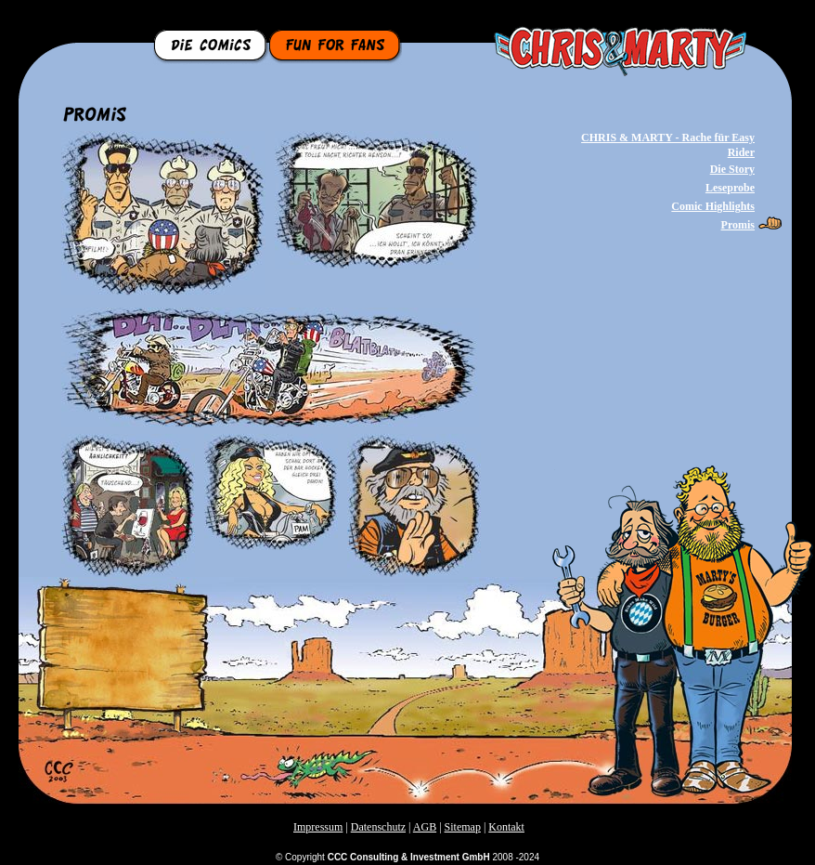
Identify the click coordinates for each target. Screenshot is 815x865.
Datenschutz (378, 826)
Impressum (318, 826)
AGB (424, 826)
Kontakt (506, 826)
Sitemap (463, 826)
